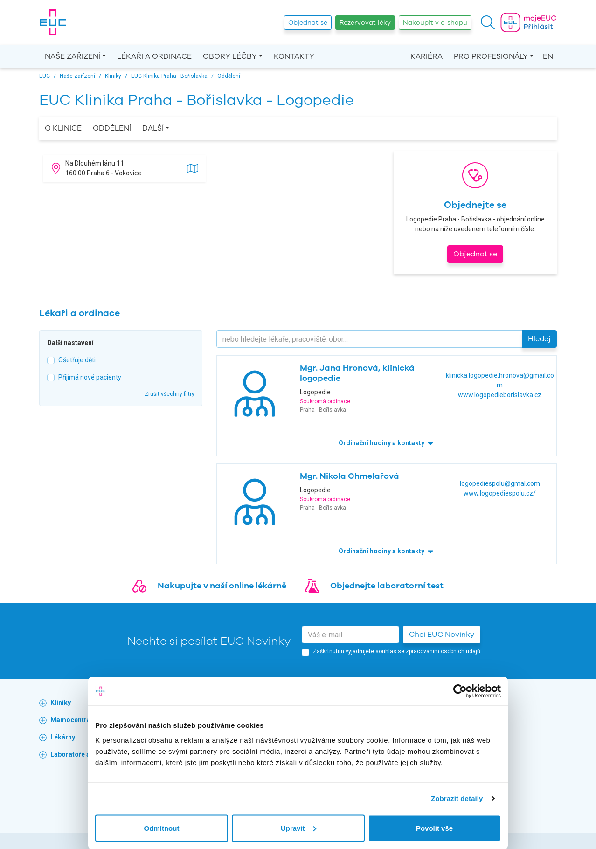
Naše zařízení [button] (72, 56)
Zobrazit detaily (457, 798)
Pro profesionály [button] (491, 56)
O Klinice (63, 128)
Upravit (298, 828)
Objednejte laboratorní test (387, 585)
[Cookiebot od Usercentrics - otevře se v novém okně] (460, 691)
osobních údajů (460, 651)
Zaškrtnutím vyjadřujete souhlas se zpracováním (396, 651)
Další (153, 128)
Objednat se (307, 22)
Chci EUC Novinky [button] (441, 634)
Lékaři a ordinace (154, 56)
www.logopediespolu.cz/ (500, 493)
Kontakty (294, 56)
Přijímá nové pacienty (89, 377)
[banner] (53, 22)
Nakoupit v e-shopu (435, 22)
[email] (350, 634)
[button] (487, 22)
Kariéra (426, 56)
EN (548, 56)
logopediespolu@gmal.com (500, 483)
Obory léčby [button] (230, 56)
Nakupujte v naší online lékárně (222, 585)
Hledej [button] (539, 339)
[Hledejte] (369, 339)
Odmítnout (162, 828)
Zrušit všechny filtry (169, 394)
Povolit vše (434, 828)
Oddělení (112, 128)
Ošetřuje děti (77, 360)
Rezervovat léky (365, 22)
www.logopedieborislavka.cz (499, 395)
